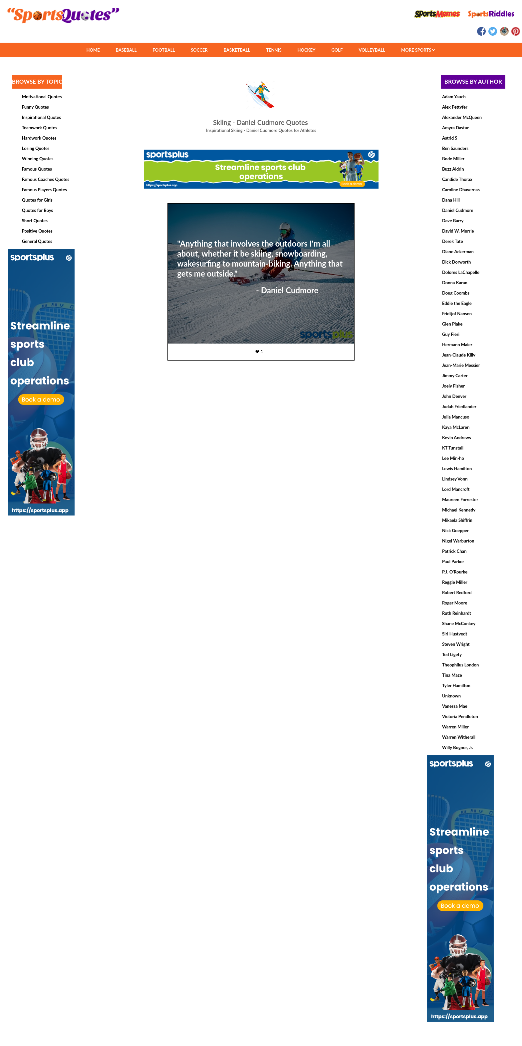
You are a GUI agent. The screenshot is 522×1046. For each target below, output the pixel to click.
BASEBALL (126, 50)
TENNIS (273, 50)
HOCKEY (307, 50)
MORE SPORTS (418, 50)
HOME (93, 50)
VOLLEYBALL (372, 50)
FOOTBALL (164, 50)
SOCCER (199, 50)
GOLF (337, 50)
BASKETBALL (237, 50)
